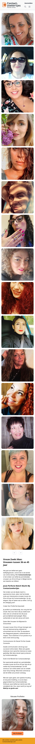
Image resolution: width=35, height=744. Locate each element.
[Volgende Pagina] (20, 552)
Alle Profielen (17, 733)
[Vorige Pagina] (14, 552)
